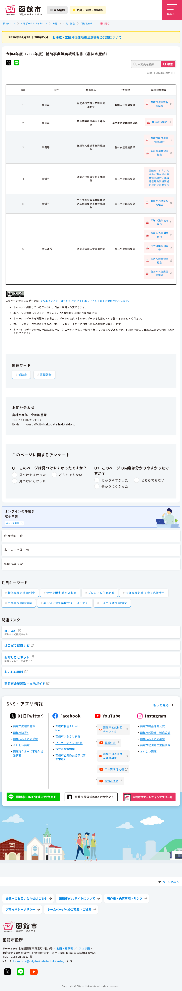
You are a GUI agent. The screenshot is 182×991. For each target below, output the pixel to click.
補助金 (22, 374)
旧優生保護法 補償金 (113, 603)
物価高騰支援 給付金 (21, 593)
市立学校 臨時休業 (20, 603)
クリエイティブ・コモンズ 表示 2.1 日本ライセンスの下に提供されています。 (85, 300)
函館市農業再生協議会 (159, 103)
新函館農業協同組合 (160, 152)
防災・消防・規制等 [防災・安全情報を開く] (88, 10)
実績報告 (46, 374)
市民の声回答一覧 (16, 550)
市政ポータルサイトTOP (34, 23)
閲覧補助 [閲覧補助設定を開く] (57, 10)
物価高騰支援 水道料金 (61, 593)
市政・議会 (69, 23)
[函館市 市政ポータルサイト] (23, 10)
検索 (170, 64)
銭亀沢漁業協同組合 (160, 234)
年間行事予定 (13, 564)
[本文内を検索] (153, 64)
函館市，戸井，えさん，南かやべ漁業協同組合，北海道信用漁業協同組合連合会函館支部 (159, 177)
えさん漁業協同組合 (160, 260)
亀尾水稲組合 (159, 121)
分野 (55, 23)
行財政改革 (86, 23)
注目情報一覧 (13, 536)
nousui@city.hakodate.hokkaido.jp (50, 424)
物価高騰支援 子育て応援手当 (145, 593)
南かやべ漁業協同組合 (159, 202)
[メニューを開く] (172, 10)
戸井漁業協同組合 (160, 247)
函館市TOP (9, 23)
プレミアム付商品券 (101, 593)
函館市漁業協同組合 (160, 222)
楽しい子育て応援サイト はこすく (66, 603)
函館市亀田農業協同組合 (159, 139)
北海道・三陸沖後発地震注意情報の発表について (87, 37)
